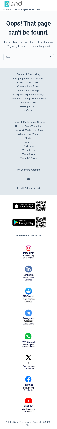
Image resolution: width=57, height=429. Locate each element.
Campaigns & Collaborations (28, 78)
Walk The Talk (28, 102)
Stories (28, 138)
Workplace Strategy (28, 90)
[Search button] (51, 57)
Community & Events (28, 86)
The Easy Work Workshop (28, 126)
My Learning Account (28, 169)
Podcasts (28, 146)
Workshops (28, 150)
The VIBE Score (28, 158)
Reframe (28, 110)
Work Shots (28, 154)
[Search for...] (25, 57)
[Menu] (52, 5)
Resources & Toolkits (28, 82)
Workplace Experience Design (29, 94)
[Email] (28, 179)
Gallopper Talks (28, 106)
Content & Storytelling (28, 74)
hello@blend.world (30, 188)
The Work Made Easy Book (28, 130)
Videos (28, 142)
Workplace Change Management (28, 98)
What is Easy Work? (28, 134)
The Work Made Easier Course (28, 122)
